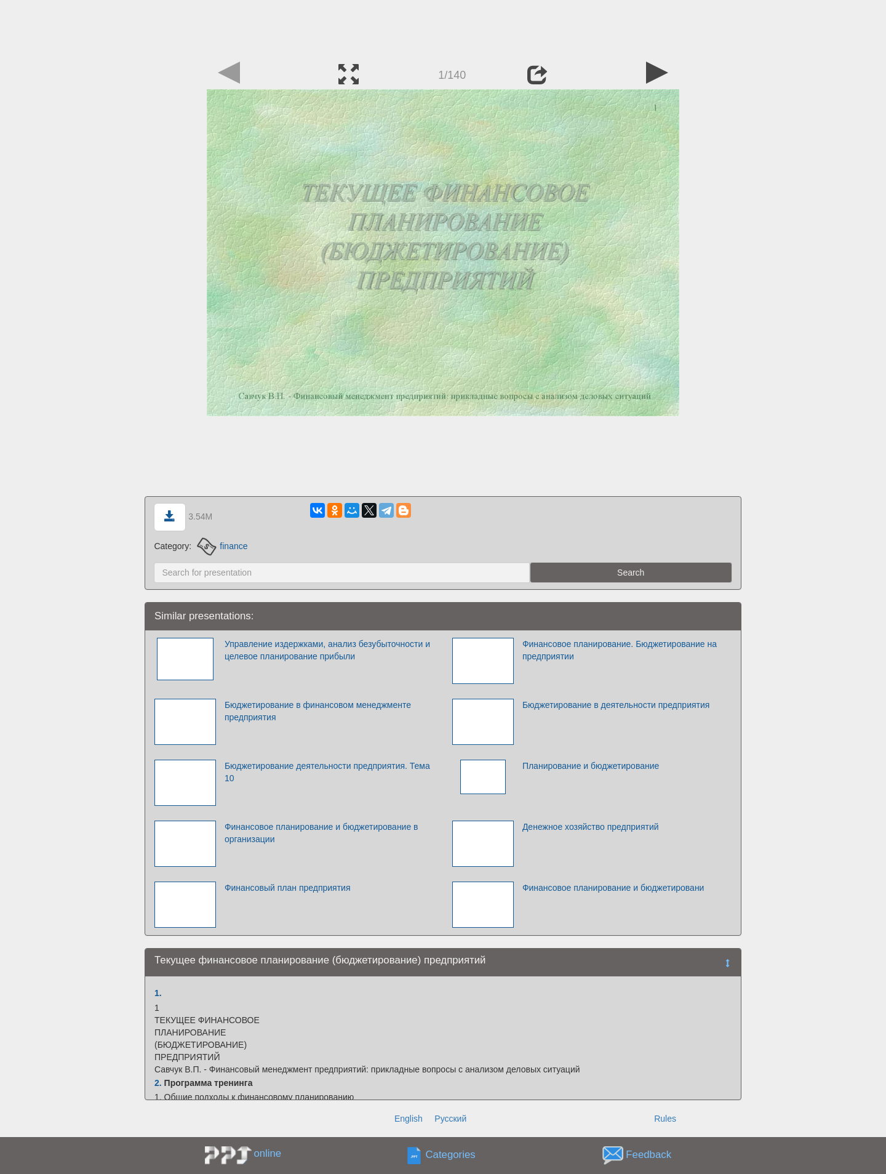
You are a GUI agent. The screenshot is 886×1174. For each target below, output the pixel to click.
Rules (665, 1119)
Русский (450, 1119)
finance (222, 546)
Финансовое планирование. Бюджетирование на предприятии (619, 650)
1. (158, 993)
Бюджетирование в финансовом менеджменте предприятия (318, 711)
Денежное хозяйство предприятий (590, 827)
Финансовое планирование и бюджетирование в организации (321, 833)
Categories (451, 1155)
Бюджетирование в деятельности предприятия (615, 705)
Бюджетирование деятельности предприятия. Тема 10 (327, 772)
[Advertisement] (443, 27)
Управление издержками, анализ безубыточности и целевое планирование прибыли (327, 650)
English (408, 1119)
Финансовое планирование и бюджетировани (613, 888)
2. (158, 1083)
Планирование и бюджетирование (590, 766)
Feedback (648, 1155)
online (267, 1153)
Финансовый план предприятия (288, 888)
